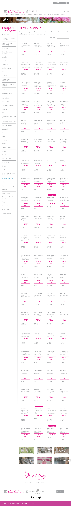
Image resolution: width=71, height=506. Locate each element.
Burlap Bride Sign (38, 313)
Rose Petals (5, 155)
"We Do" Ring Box (25, 82)
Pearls (4, 151)
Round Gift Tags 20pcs (63, 255)
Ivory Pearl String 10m (50, 428)
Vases (3, 202)
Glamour (5, 109)
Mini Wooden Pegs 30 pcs (51, 159)
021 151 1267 (34, 11)
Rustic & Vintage (7, 178)
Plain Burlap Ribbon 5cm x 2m (38, 120)
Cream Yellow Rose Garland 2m (25, 428)
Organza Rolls (6, 147)
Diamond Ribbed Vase (37, 390)
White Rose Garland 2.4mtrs (50, 197)
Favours (4, 89)
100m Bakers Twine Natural (38, 197)
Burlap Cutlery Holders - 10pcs (63, 82)
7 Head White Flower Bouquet (64, 351)
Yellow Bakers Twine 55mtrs (64, 236)
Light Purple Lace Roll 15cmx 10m (38, 294)
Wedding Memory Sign (38, 101)
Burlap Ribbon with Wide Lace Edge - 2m (64, 101)
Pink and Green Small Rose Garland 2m (64, 217)
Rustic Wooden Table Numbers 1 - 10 (51, 82)
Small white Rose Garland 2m (25, 351)
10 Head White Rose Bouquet (25, 370)
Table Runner (6, 193)
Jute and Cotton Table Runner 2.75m (38, 44)
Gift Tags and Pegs (8, 105)
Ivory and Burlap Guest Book (38, 82)
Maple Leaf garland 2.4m (64, 140)
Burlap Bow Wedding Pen (25, 390)
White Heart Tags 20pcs (38, 332)
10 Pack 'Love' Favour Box (51, 236)
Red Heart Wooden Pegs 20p (25, 294)
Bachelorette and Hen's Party (7, 44)
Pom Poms (5, 162)
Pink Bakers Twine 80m (24, 197)
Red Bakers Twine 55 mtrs (51, 178)
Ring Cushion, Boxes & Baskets (8, 174)
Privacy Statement (24, 503)
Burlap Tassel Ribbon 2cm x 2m (38, 274)
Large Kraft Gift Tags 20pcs (63, 274)
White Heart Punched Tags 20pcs (25, 255)
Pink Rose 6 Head (24, 409)
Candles (4, 57)
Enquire (52, 204)
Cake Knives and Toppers (7, 52)
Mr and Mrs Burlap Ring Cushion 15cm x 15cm (25, 63)
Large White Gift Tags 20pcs (51, 255)
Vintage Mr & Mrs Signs (25, 159)
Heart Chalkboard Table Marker (38, 159)
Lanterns (4, 132)
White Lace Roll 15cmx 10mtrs (24, 140)
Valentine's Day (7, 213)
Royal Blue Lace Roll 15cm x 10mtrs (25, 313)
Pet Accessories (6, 158)
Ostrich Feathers (7, 93)
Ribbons (4, 169)
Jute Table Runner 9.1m (25, 44)
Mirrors (4, 140)
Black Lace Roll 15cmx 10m (63, 120)
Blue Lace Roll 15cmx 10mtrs (50, 294)
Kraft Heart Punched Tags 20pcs (38, 255)
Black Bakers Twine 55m (64, 178)
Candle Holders (7, 60)
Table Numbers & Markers (7, 197)
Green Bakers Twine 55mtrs (38, 178)
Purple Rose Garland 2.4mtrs (25, 217)
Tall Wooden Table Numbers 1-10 (51, 274)
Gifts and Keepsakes (8, 102)
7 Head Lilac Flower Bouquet (50, 351)
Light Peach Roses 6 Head (51, 390)
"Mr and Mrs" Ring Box (64, 63)
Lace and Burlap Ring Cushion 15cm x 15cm (64, 44)
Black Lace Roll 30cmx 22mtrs (37, 217)
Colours (4, 75)
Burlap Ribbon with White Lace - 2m (51, 313)
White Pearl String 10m (63, 428)
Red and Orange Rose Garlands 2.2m (64, 332)
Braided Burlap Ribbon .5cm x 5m (25, 274)
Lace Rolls (5, 129)
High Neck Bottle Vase (25, 332)
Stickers (4, 189)
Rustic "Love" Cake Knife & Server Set (51, 63)
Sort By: (53, 37)
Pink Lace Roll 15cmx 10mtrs (38, 140)
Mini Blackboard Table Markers (63, 313)
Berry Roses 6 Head (38, 409)
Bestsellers (5, 48)
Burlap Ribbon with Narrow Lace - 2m (51, 101)
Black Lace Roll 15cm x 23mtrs (63, 294)
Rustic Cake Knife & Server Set (38, 63)
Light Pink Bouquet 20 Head (50, 370)
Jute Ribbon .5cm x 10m (37, 236)
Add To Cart (26, 50)
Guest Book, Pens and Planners (9, 117)
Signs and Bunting (8, 186)
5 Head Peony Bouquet (38, 370)
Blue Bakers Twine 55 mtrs (25, 178)
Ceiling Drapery (7, 68)
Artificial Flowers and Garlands (8, 39)
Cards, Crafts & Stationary (7, 80)
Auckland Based (16, 11)
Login (57, 3)
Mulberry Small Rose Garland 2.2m (25, 236)
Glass (3, 113)
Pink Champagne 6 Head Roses (64, 390)
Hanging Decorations (9, 121)
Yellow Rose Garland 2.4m (64, 197)
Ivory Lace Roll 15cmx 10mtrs (50, 140)
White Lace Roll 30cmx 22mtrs (50, 217)
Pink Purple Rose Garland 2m (38, 428)
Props (4, 166)
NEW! (4, 144)
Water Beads (6, 209)
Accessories (5, 34)
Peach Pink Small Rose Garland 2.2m (38, 351)
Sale (3, 182)
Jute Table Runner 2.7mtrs (50, 44)
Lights (4, 136)
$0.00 (66, 12)
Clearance (5, 72)
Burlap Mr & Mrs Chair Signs (25, 101)
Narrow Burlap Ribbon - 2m (25, 120)
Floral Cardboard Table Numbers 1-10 (51, 409)
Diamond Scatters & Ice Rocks (8, 85)
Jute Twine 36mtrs (63, 159)
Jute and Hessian (7, 125)
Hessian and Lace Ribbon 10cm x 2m (51, 120)
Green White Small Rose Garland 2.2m (51, 332)
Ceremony (5, 64)
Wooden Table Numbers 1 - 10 (64, 409)
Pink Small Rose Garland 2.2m (64, 370)
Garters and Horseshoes (5, 97)
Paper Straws (6, 205)
